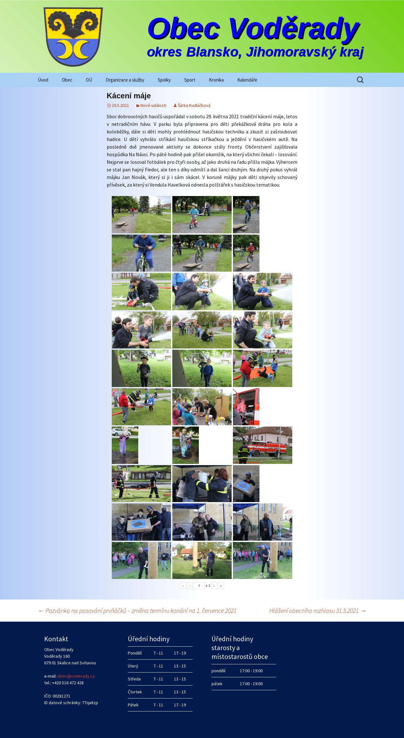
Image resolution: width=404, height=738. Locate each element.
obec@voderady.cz (76, 676)
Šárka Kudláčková (194, 105)
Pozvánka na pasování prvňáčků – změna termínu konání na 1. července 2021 (137, 610)
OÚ (89, 80)
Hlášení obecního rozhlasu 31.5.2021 (317, 610)
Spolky (164, 80)
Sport (189, 80)
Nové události (153, 105)
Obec (67, 80)
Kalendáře (247, 80)
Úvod (43, 80)
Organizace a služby (125, 80)
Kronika (216, 80)
